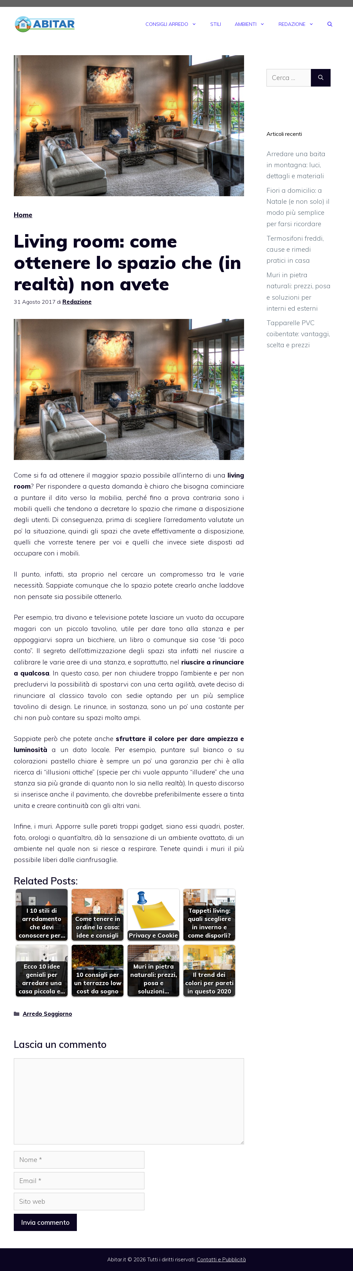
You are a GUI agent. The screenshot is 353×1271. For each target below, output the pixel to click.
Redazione (300, 24)
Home (23, 215)
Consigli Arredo (174, 24)
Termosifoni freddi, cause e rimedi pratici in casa (295, 249)
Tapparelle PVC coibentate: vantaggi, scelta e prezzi (298, 334)
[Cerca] (321, 78)
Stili (215, 24)
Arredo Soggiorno (47, 1013)
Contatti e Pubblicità (221, 1259)
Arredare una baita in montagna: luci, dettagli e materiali (295, 165)
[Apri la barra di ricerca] (330, 24)
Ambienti (253, 24)
